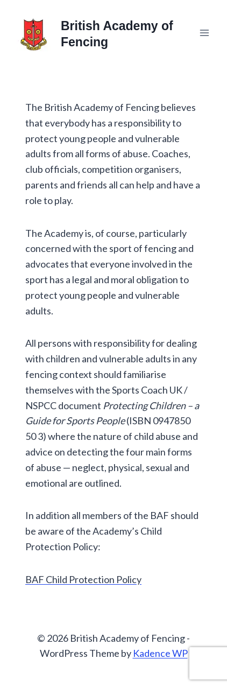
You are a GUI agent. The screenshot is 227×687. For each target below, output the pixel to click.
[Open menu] (204, 32)
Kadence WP (160, 653)
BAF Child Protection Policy (83, 579)
